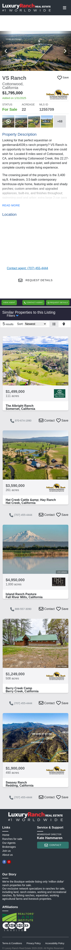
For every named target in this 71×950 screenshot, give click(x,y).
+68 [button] (59, 121)
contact (52, 845)
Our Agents (9, 842)
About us (7, 854)
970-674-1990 (20, 421)
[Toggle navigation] (64, 7)
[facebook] (4, 862)
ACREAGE (28, 104)
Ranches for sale (12, 838)
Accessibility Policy (54, 943)
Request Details (35, 280)
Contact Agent (33, 302)
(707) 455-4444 (20, 515)
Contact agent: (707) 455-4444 (27, 268)
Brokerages (9, 846)
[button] (35, 51)
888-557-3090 (20, 609)
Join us (6, 850)
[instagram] (9, 862)
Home (5, 834)
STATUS (7, 104)
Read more (11, 205)
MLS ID (43, 104)
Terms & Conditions (12, 943)
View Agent (9, 302)
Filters (11, 315)
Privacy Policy (34, 943)
